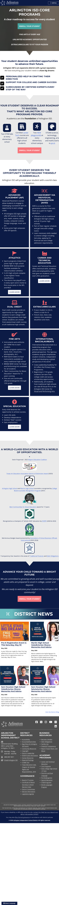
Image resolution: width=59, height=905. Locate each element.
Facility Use (44, 744)
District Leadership (28, 753)
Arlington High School (9, 488)
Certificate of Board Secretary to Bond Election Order (28, 785)
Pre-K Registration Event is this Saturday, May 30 (13, 644)
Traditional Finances (37, 556)
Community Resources (29, 749)
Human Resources (27, 758)
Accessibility (26, 739)
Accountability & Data (29, 742)
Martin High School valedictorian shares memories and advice (41, 645)
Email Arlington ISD (11, 760)
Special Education (46, 780)
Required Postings (28, 760)
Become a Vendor (46, 739)
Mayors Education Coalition (37, 460)
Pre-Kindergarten (46, 778)
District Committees (28, 789)
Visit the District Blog (52, 712)
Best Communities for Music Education (23, 507)
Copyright (25, 751)
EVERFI (44, 521)
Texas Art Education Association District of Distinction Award (27, 474)
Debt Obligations (53, 556)
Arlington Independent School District (25, 820)
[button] (53, 2)
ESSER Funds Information (30, 755)
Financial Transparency (48, 746)
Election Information (28, 792)
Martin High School (27, 488)
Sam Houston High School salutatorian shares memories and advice (43, 689)
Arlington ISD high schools (16, 213)
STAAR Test (25, 762)
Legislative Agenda (28, 794)
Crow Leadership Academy (44, 365)
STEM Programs (46, 782)
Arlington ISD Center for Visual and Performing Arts (44, 390)
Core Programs (46, 766)
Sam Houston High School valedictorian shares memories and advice (13, 689)
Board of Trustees (28, 780)
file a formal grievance (22, 817)
